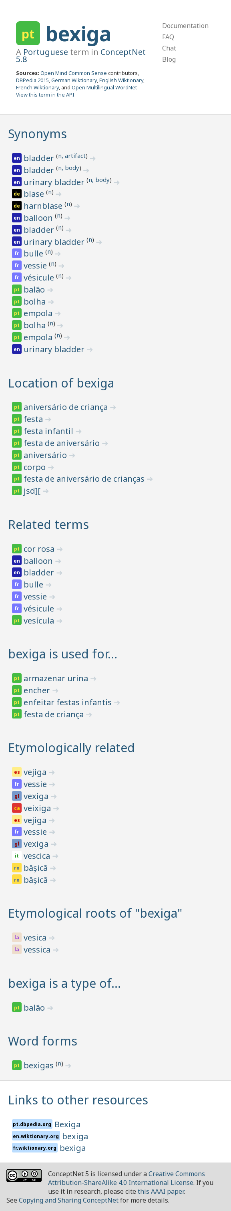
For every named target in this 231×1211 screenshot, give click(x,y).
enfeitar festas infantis (69, 702)
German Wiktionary (74, 80)
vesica (36, 937)
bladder (40, 158)
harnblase (44, 205)
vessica (38, 949)
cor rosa (40, 548)
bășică (37, 867)
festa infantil (49, 431)
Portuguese (45, 51)
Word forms (42, 1041)
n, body (68, 167)
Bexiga (67, 1124)
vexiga (37, 796)
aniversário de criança (67, 407)
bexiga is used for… (62, 654)
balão (35, 289)
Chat (169, 48)
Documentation (185, 25)
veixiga (38, 808)
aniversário (46, 455)
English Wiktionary (121, 80)
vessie (36, 265)
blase (35, 193)
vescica (38, 855)
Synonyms (37, 133)
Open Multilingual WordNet (104, 87)
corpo (36, 467)
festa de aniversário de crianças (85, 478)
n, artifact (72, 155)
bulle (34, 253)
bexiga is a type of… (64, 983)
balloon (39, 217)
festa (34, 419)
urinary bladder (55, 182)
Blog (169, 59)
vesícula (40, 620)
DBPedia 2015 (32, 80)
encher (38, 690)
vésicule (40, 277)
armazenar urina (57, 678)
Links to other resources (78, 1100)
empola (39, 313)
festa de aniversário (63, 443)
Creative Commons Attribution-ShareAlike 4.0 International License (126, 1178)
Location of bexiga (61, 383)
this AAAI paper (161, 1191)
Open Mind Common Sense (73, 73)
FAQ (168, 36)
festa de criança (55, 714)
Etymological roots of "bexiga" (95, 913)
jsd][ (33, 490)
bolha (36, 301)
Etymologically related (71, 747)
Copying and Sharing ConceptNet (69, 1200)
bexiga (78, 33)
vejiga (36, 772)
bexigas (40, 1065)
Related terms (48, 524)
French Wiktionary (37, 87)
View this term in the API (45, 94)
